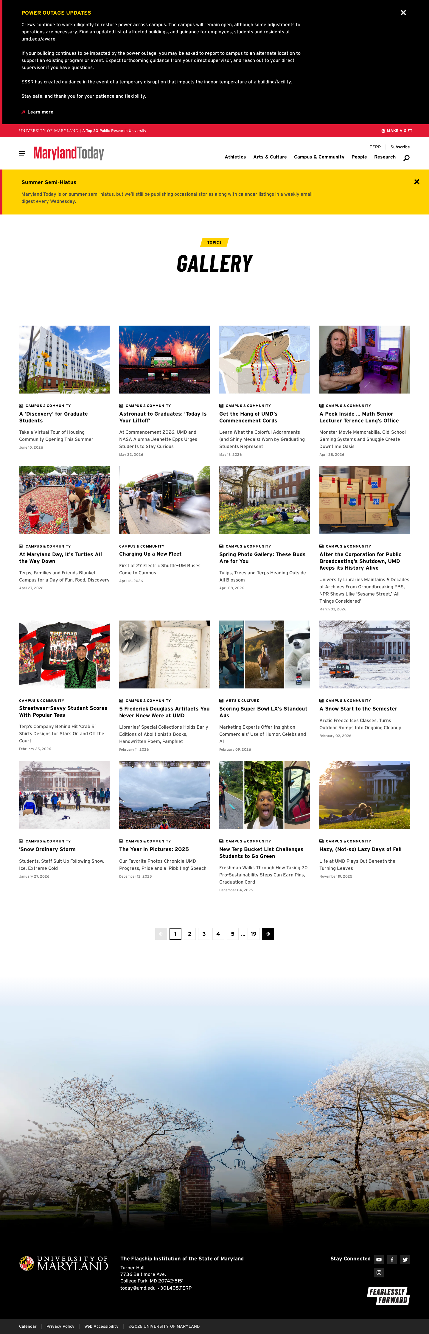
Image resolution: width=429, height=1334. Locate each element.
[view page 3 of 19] (204, 934)
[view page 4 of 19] (218, 934)
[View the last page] (253, 934)
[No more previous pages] (161, 934)
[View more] (48, 406)
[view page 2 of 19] (190, 934)
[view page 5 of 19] (233, 934)
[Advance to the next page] (268, 934)
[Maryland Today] (69, 153)
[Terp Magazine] (375, 147)
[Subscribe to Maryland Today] (400, 147)
